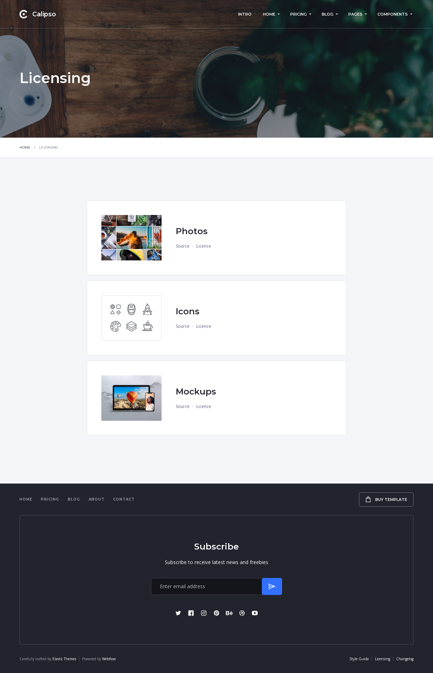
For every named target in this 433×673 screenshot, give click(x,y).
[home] (37, 14)
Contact (124, 499)
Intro (245, 14)
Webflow (109, 658)
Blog (74, 499)
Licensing (382, 658)
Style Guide (359, 658)
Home (24, 147)
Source (183, 246)
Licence (203, 246)
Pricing (50, 499)
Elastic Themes (64, 658)
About (97, 499)
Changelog (405, 658)
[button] (271, 14)
